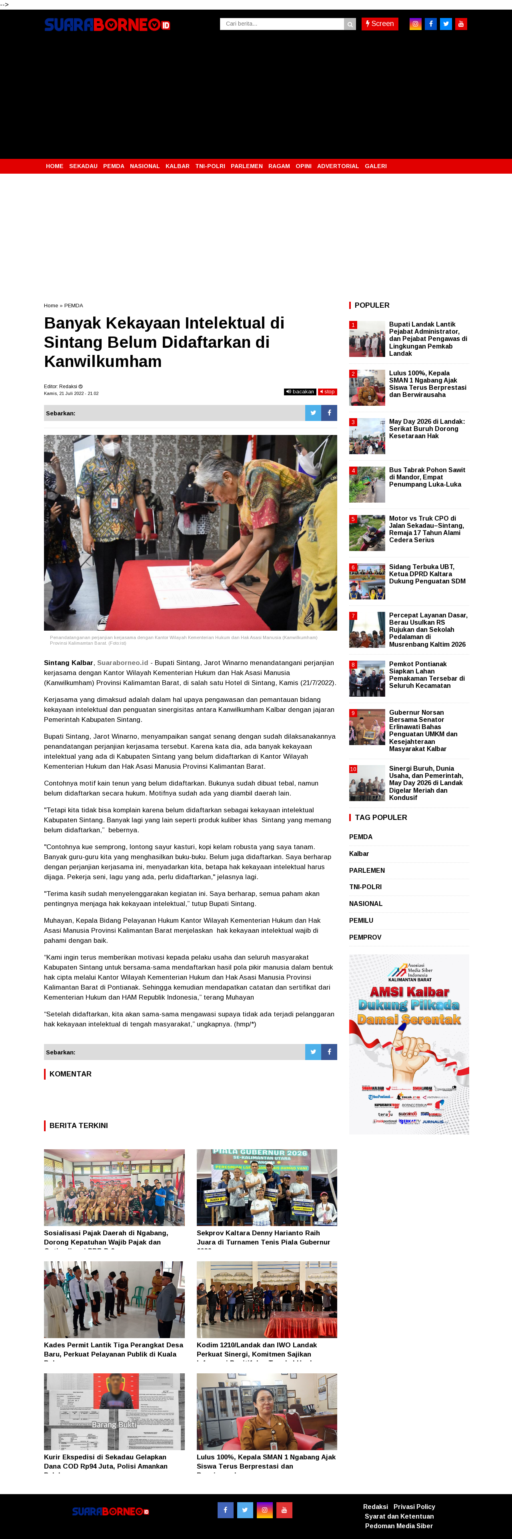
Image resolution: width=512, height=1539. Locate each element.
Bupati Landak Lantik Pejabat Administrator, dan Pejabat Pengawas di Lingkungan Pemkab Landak (428, 339)
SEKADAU (83, 166)
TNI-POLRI (210, 166)
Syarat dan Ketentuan (399, 1516)
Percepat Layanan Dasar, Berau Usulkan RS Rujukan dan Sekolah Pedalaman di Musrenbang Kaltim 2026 (428, 630)
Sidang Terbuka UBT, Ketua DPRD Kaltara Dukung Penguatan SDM (427, 574)
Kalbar (359, 853)
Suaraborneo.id (122, 663)
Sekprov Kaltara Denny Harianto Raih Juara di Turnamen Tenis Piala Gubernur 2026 (263, 1241)
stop (327, 392)
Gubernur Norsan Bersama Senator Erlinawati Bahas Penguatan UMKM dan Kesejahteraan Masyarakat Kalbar (423, 730)
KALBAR (178, 166)
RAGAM (279, 166)
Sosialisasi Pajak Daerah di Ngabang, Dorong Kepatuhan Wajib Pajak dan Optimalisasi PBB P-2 (106, 1241)
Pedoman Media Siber (399, 1526)
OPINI (304, 166)
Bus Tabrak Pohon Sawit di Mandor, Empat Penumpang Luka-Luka (427, 477)
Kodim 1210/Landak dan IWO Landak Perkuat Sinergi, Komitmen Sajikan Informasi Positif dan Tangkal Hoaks (257, 1354)
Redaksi (375, 1506)
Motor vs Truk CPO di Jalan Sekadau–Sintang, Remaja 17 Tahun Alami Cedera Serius (426, 529)
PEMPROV (365, 937)
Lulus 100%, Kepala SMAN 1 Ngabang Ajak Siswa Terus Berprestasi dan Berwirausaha (266, 1466)
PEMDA (113, 166)
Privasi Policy (414, 1506)
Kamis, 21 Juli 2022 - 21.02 (71, 393)
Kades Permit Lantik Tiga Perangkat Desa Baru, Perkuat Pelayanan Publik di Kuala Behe (113, 1354)
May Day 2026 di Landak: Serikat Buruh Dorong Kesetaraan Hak (427, 428)
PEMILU (361, 920)
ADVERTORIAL (338, 166)
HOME (55, 166)
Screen (380, 24)
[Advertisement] (256, 99)
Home (51, 306)
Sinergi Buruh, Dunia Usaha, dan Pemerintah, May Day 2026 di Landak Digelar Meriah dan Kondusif (426, 783)
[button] (460, 163)
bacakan (300, 392)
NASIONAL (145, 166)
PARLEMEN (247, 166)
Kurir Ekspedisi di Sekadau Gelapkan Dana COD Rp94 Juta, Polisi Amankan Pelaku (106, 1466)
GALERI (376, 166)
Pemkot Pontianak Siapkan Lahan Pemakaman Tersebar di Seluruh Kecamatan (427, 675)
